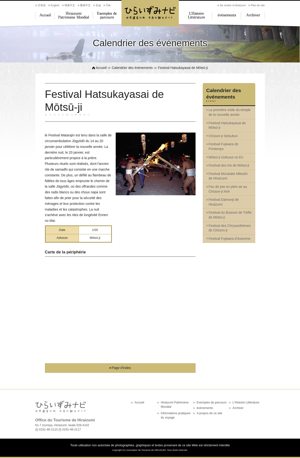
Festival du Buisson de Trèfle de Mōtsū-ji (230, 215)
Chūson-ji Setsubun (223, 136)
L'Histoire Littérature (195, 15)
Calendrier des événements (132, 68)
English (55, 5)
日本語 (42, 5)
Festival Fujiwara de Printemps (224, 146)
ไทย (108, 5)
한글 (98, 5)
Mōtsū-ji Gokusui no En (226, 157)
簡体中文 (70, 5)
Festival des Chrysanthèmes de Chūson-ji (230, 228)
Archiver (253, 15)
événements (226, 15)
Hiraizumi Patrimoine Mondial (74, 15)
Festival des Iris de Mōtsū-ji (229, 165)
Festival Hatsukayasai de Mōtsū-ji (227, 125)
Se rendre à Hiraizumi (233, 5)
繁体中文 (85, 5)
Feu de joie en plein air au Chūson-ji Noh (228, 189)
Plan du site (258, 5)
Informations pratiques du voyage (176, 415)
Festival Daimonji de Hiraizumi (224, 202)
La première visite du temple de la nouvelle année (230, 112)
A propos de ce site (209, 413)
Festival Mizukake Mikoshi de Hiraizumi (228, 176)
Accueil (45, 15)
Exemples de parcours (107, 15)
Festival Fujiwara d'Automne (230, 238)
